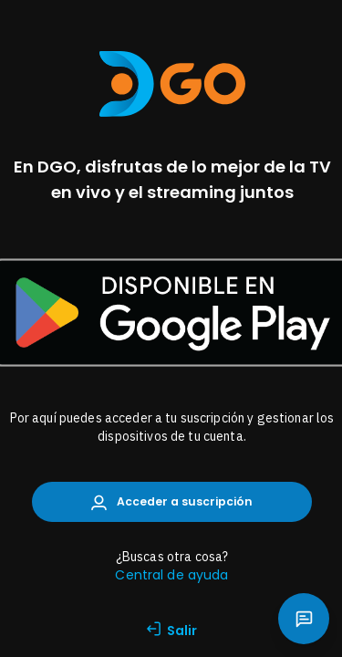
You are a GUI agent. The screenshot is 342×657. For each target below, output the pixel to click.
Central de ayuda (171, 575)
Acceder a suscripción (172, 502)
